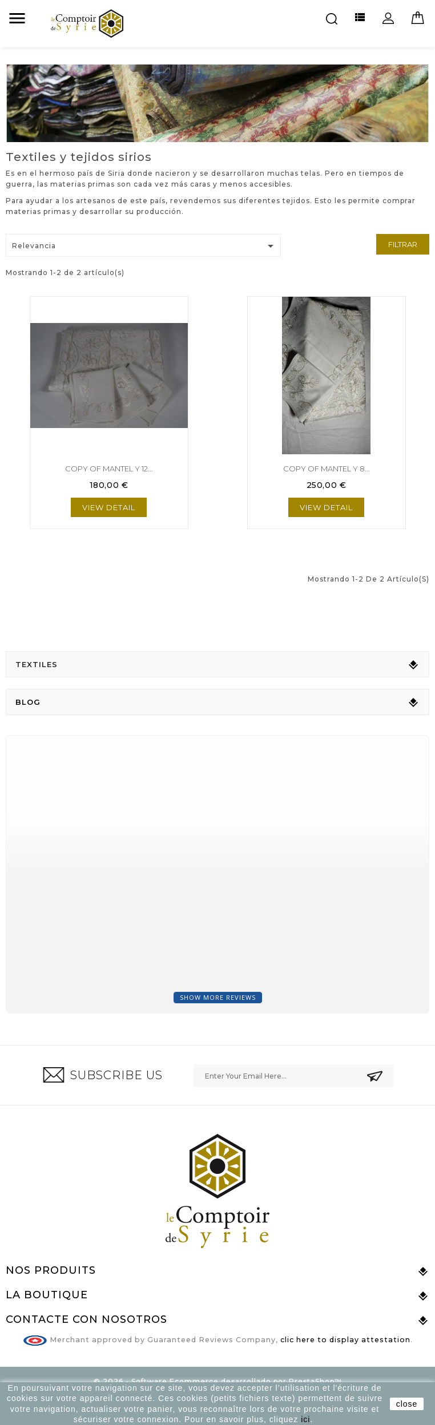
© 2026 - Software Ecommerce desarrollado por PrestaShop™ (218, 1381)
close (407, 1403)
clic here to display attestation (345, 1339)
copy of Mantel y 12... (109, 468)
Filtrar (402, 244)
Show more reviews (218, 997)
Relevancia (144, 246)
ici (305, 1419)
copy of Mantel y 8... (326, 468)
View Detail (108, 507)
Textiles (36, 664)
